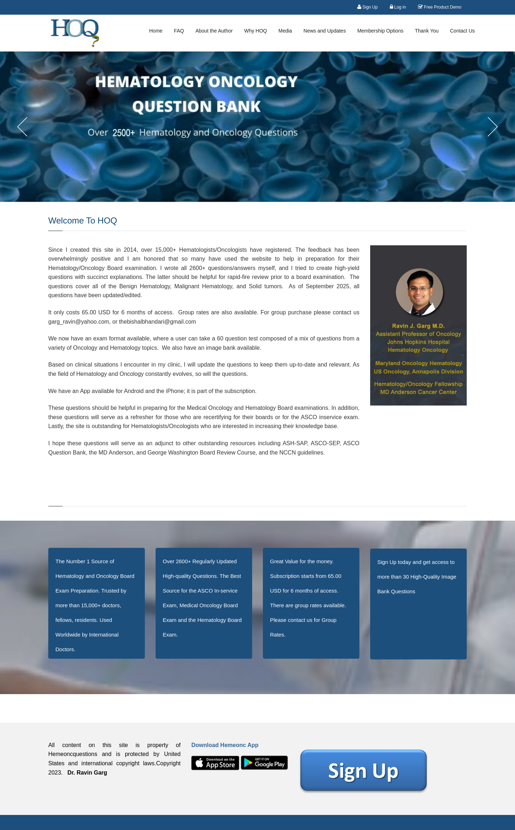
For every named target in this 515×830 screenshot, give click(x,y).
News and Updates (325, 31)
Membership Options (380, 31)
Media (285, 31)
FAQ (179, 31)
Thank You (426, 31)
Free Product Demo (439, 7)
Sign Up (367, 7)
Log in (398, 7)
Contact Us (462, 31)
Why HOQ (255, 31)
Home (155, 31)
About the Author (213, 31)
